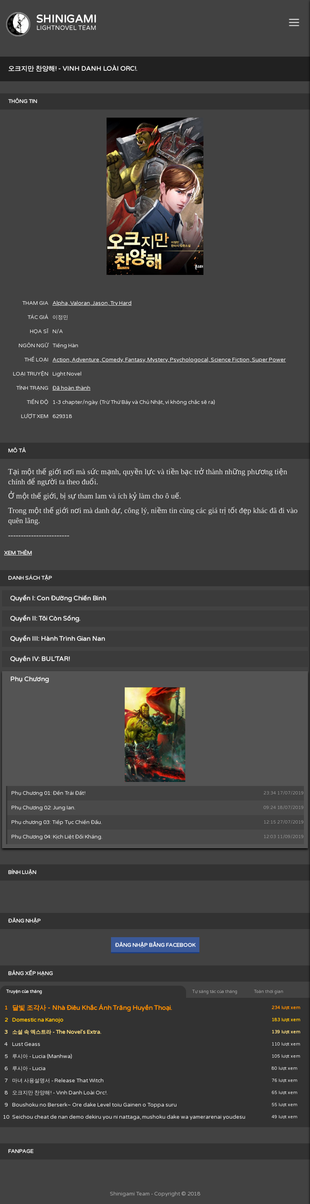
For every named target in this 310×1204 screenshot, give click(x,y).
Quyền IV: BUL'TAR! (40, 659)
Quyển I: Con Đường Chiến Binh (58, 598)
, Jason (99, 303)
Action (60, 360)
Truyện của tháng (24, 991)
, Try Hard (120, 303)
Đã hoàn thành (71, 388)
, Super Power (267, 360)
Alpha (60, 303)
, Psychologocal (188, 360)
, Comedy (111, 360)
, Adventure (84, 360)
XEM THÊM (18, 553)
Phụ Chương (29, 679)
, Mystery (156, 360)
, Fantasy (134, 360)
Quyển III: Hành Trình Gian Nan (57, 639)
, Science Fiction (228, 360)
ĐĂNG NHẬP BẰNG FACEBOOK (155, 945)
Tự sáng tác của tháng (214, 991)
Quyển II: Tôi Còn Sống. (45, 619)
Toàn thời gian (268, 991)
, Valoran (79, 303)
